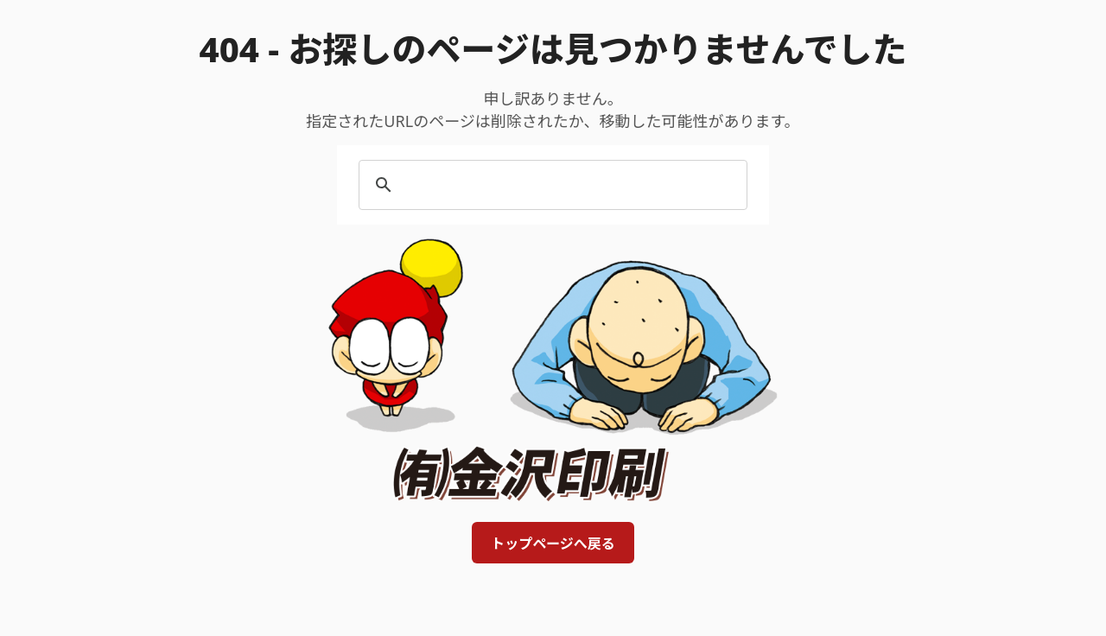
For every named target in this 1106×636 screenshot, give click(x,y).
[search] (550, 185)
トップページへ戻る (553, 543)
